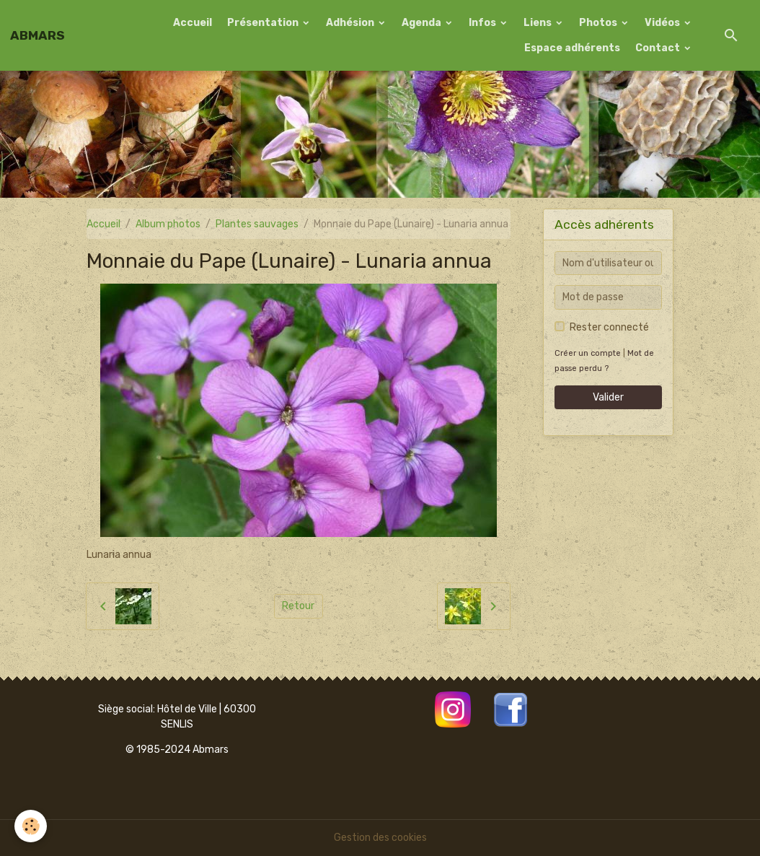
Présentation (264, 23)
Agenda (422, 23)
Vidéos (663, 23)
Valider (608, 397)
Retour (298, 606)
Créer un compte (587, 353)
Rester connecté (609, 327)
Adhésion (351, 23)
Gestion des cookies (380, 837)
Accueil (192, 23)
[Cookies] (30, 826)
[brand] (37, 35)
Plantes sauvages (257, 224)
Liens (538, 23)
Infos (483, 23)
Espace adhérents (572, 48)
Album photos (168, 224)
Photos (599, 23)
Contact (658, 48)
